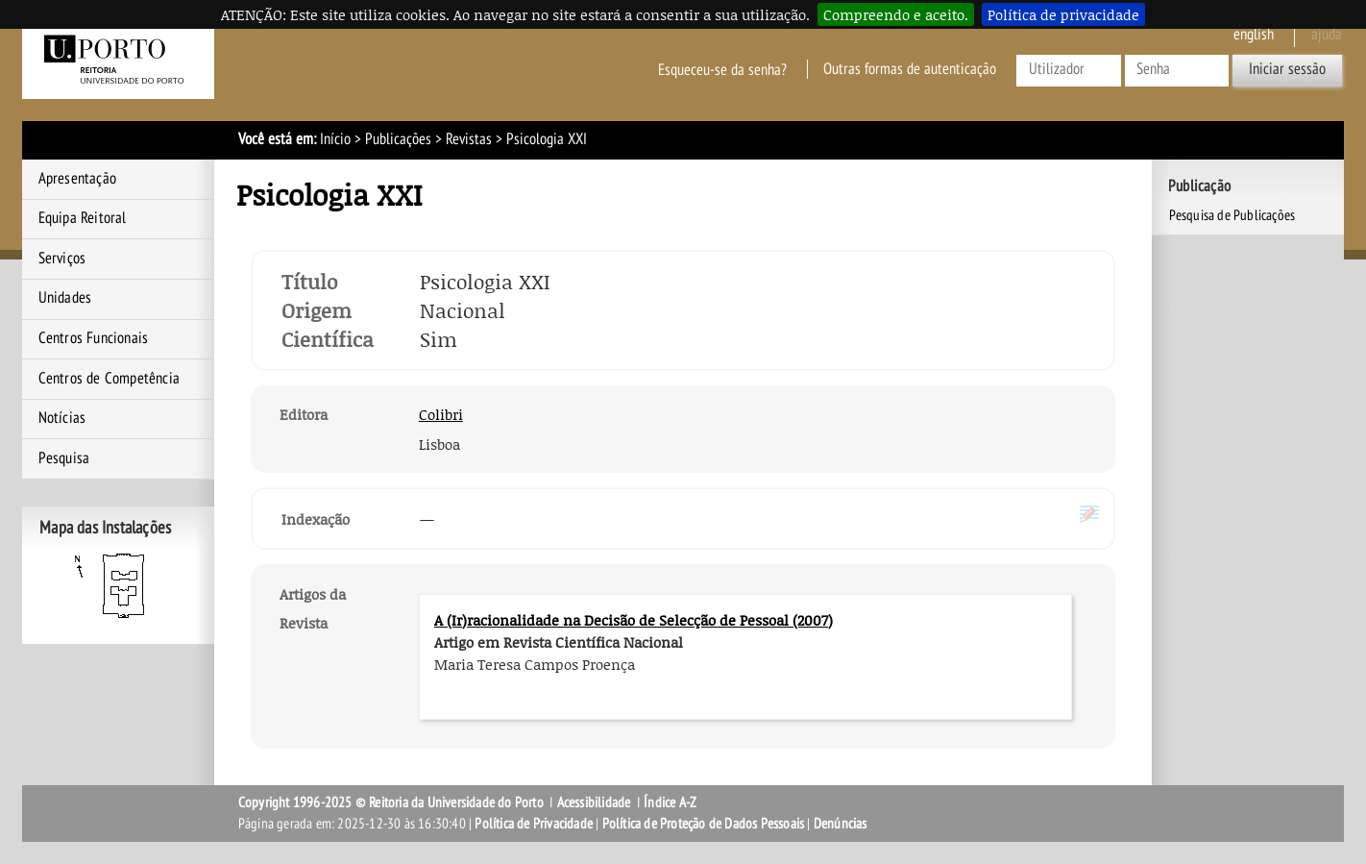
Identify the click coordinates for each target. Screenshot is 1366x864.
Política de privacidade (1063, 14)
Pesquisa (64, 458)
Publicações (398, 139)
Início (335, 139)
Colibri (441, 414)
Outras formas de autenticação (909, 69)
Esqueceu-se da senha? (722, 69)
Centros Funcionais (93, 338)
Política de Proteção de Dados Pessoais (703, 823)
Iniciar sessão (1287, 69)
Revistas (469, 139)
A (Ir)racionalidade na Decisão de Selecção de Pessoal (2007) (633, 619)
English (1253, 34)
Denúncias (840, 823)
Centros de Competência (109, 378)
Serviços (62, 258)
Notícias (62, 418)
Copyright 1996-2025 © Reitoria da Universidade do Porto (391, 802)
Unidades (65, 298)
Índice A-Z (670, 802)
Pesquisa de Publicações (1232, 215)
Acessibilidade (594, 802)
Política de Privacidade (534, 823)
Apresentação (77, 178)
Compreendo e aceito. (895, 14)
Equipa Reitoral (82, 218)
